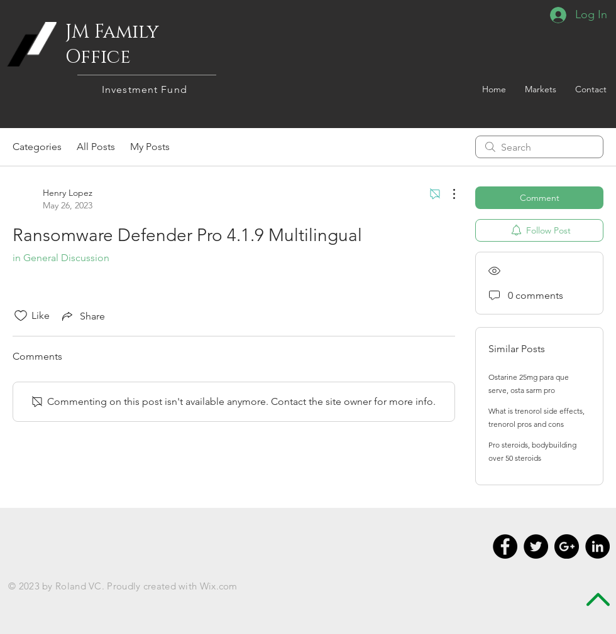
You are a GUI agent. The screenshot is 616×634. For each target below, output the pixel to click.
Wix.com (219, 586)
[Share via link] (82, 315)
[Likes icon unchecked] (21, 315)
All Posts (96, 147)
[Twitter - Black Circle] (536, 546)
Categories (37, 147)
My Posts (150, 147)
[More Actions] (447, 193)
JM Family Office (112, 44)
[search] (539, 147)
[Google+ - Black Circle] (566, 546)
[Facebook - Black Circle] (505, 546)
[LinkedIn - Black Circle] (597, 546)
